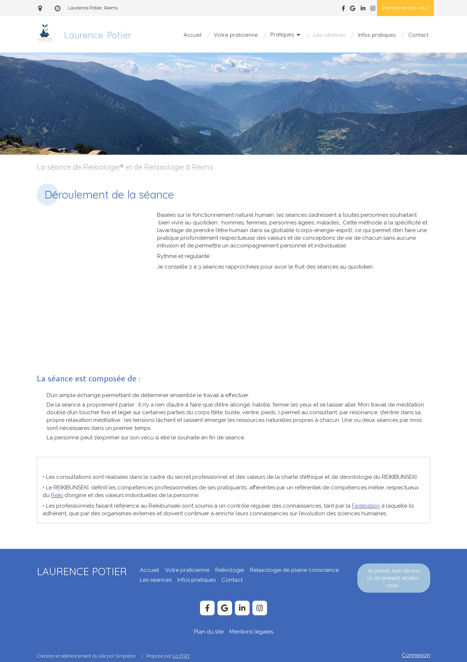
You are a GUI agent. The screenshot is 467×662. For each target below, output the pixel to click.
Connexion (416, 655)
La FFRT (181, 656)
